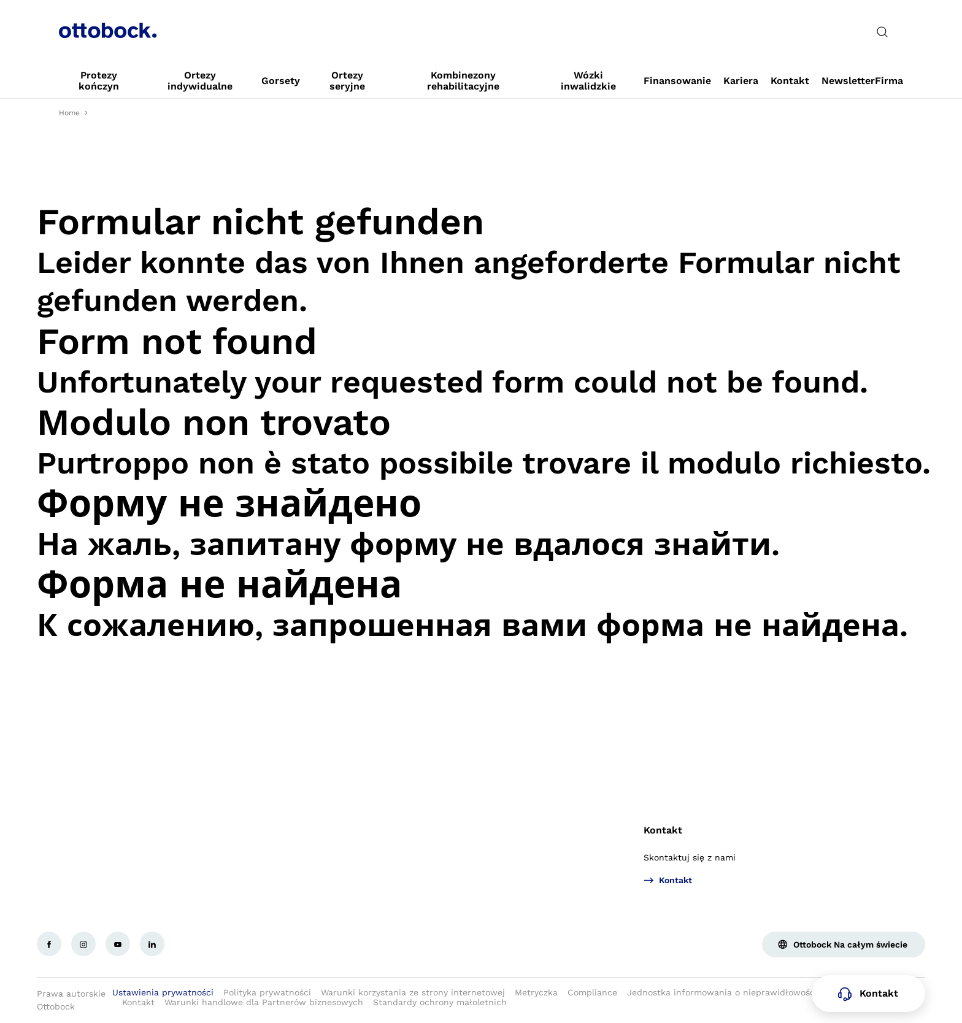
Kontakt (663, 830)
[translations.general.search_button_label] (882, 32)
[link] (98, 81)
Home (69, 113)
